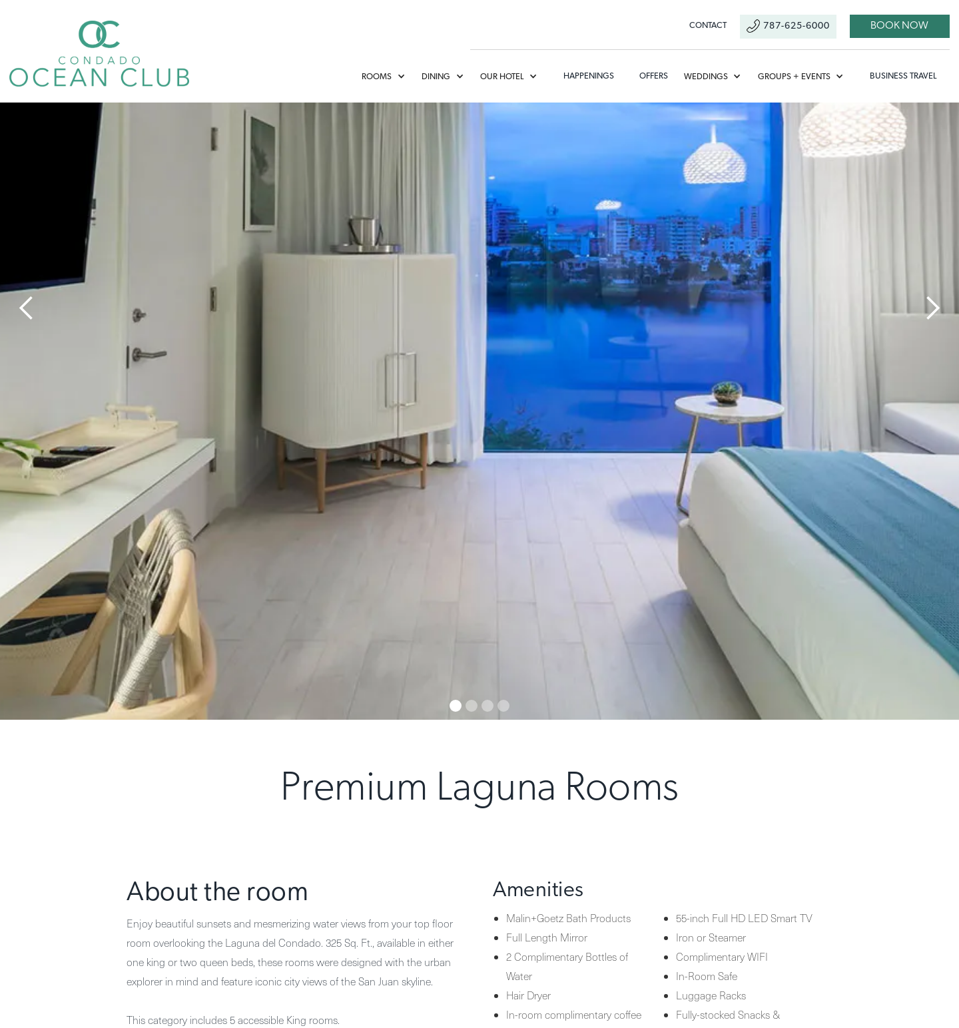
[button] (388, 77)
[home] (99, 54)
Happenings (588, 76)
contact (708, 25)
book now (899, 26)
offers (653, 76)
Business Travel (903, 76)
